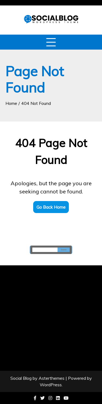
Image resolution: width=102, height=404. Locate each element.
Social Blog (21, 378)
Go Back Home (51, 207)
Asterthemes (51, 378)
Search (62, 250)
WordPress (51, 384)
